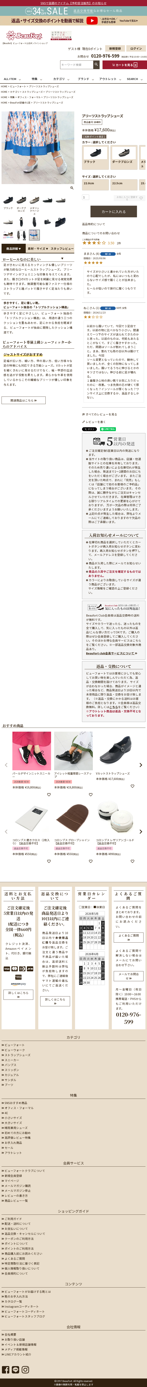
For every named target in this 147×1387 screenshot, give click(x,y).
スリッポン (10, 1070)
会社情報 (73, 1326)
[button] (6, 765)
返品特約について (93, 224)
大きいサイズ (12, 1123)
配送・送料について (16, 1223)
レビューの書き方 (15, 1195)
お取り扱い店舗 (13, 1339)
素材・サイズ (38, 248)
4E (5, 1113)
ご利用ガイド (12, 1219)
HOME (4, 86)
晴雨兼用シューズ (15, 1128)
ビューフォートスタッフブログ (23, 1316)
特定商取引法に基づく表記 (20, 1263)
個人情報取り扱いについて (20, 1268)
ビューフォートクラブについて (23, 1171)
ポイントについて (15, 1243)
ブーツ (7, 1085)
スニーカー (10, 1060)
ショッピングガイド (73, 1211)
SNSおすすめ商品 (14, 1103)
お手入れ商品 (12, 1143)
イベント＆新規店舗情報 (19, 1344)
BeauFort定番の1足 (20, 102)
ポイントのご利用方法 (18, 1248)
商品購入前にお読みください (22, 1253)
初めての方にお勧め (16, 1133)
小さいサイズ (12, 1118)
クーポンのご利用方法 (18, 1239)
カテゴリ (14, 91)
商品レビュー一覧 (15, 1200)
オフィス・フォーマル (29, 97)
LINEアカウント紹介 (16, 1354)
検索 (96, 64)
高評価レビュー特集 (16, 1138)
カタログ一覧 (12, 1301)
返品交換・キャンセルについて (23, 1234)
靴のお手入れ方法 (15, 1296)
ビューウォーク (13, 1050)
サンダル (9, 1080)
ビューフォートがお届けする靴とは (26, 1291)
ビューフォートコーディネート (23, 1311)
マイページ (10, 1181)
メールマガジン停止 (16, 1190)
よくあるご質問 (13, 1258)
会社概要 (9, 1334)
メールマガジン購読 (16, 1186)
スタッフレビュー (62, 249)
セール (7, 1148)
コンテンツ (73, 1283)
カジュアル (10, 1075)
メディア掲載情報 (15, 1349)
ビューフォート (18, 86)
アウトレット (12, 1153)
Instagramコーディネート (20, 1306)
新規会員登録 (12, 1176)
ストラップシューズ (32, 91)
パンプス (9, 1065)
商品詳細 (13, 248)
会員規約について (15, 1273)
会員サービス (73, 1162)
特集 (12, 97)
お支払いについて (15, 1228)
